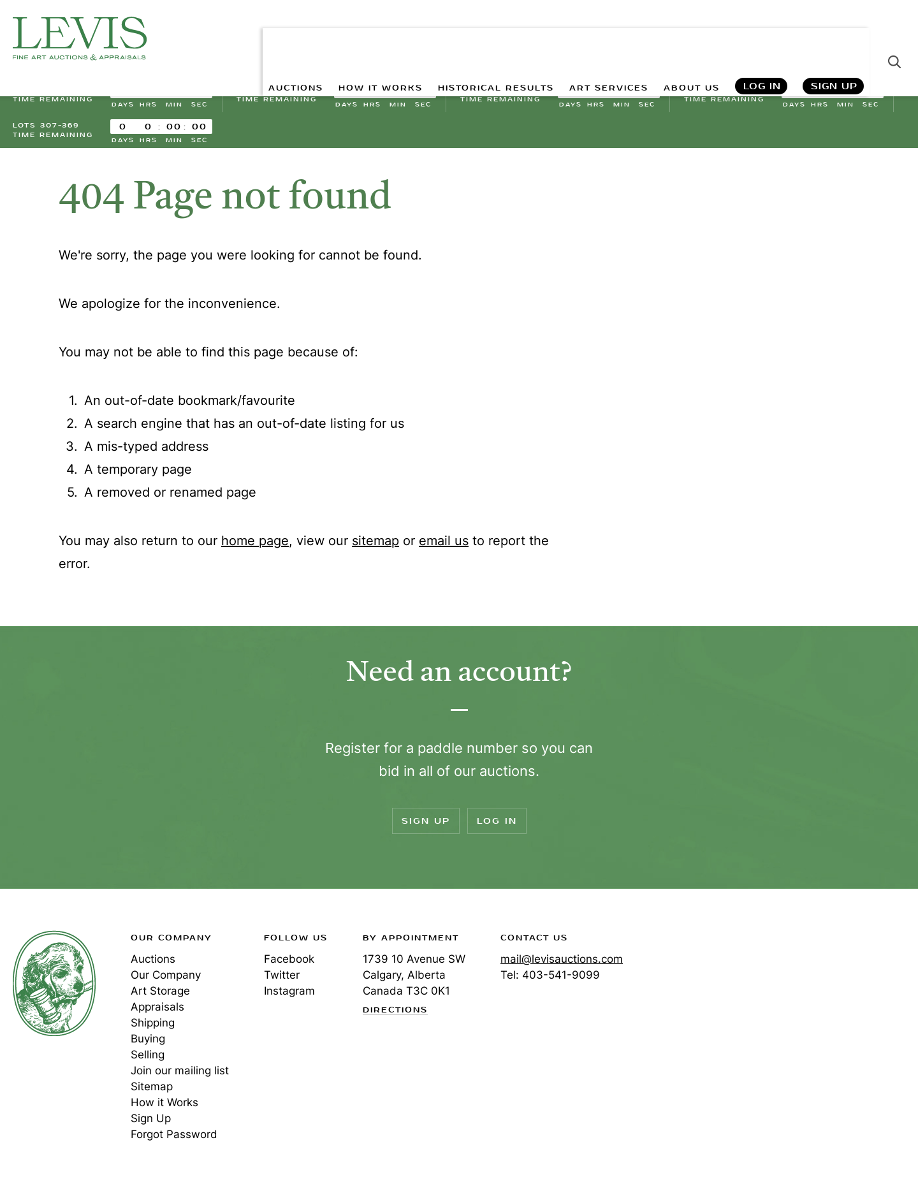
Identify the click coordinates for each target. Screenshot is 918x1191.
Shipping (153, 1026)
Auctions (153, 962)
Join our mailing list (180, 1074)
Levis (54, 987)
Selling (147, 1058)
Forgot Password (174, 1138)
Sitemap (152, 1090)
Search (894, 38)
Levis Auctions (80, 39)
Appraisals (157, 1010)
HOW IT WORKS (336, 39)
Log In (761, 39)
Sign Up (834, 39)
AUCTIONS (240, 39)
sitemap (375, 544)
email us (444, 544)
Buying (148, 1042)
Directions (395, 1013)
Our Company (166, 978)
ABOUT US (686, 39)
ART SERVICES (593, 39)
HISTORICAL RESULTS (466, 39)
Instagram (289, 994)
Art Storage (160, 994)
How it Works (164, 1106)
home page (255, 544)
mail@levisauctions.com (561, 962)
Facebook (289, 962)
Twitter (282, 978)
